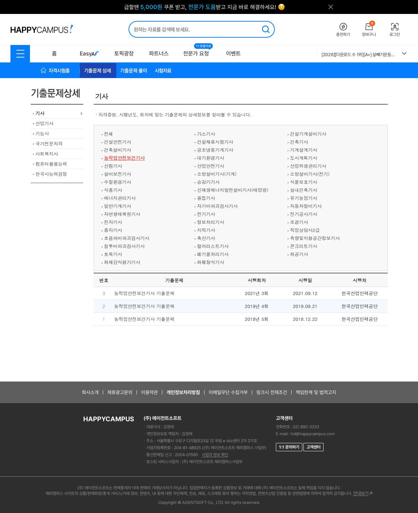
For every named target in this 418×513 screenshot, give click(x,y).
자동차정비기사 (306, 206)
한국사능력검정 (51, 174)
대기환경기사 (210, 157)
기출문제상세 (58, 93)
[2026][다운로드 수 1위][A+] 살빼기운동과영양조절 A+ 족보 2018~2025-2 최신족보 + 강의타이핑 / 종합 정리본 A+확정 (359, 54)
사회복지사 (47, 153)
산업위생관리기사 (308, 166)
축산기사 (206, 238)
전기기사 (206, 214)
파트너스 (159, 53)
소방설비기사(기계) (217, 174)
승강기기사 (208, 182)
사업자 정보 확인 (215, 454)
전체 (108, 133)
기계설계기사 (303, 149)
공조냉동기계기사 (215, 149)
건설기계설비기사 (308, 133)
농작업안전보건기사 (124, 157)
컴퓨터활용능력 (51, 163)
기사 (40, 113)
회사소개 (90, 392)
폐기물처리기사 (213, 254)
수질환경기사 (117, 182)
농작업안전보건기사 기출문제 (144, 293)
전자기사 (113, 222)
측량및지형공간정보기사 (315, 238)
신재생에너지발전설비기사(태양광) (233, 190)
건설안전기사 (117, 141)
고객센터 (313, 447)
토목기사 (113, 254)
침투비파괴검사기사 (124, 246)
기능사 (42, 133)
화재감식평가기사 (122, 262)
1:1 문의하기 (289, 447)
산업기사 (45, 123)
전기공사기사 (303, 214)
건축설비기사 (117, 149)
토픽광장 (124, 53)
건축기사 (299, 141)
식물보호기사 (303, 182)
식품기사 (113, 190)
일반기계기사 (117, 206)
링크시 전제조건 (271, 392)
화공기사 (299, 254)
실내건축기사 (303, 190)
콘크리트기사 (303, 246)
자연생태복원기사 (122, 214)
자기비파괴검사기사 (217, 206)
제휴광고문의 (119, 392)
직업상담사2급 (305, 230)
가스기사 (206, 133)
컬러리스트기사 (213, 246)
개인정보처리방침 (183, 392)
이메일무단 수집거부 (228, 392)
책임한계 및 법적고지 (316, 392)
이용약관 (149, 392)
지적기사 (206, 230)
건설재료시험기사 (215, 141)
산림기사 (113, 166)
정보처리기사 (210, 222)
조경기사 (299, 222)
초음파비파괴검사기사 (126, 238)
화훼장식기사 (210, 262)
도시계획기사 (303, 157)
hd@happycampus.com (313, 433)
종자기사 (113, 230)
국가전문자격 (49, 143)
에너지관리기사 (120, 198)
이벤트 (233, 53)
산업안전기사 (210, 166)
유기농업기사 (303, 198)
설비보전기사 (117, 174)
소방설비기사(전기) (310, 174)
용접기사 (206, 198)
